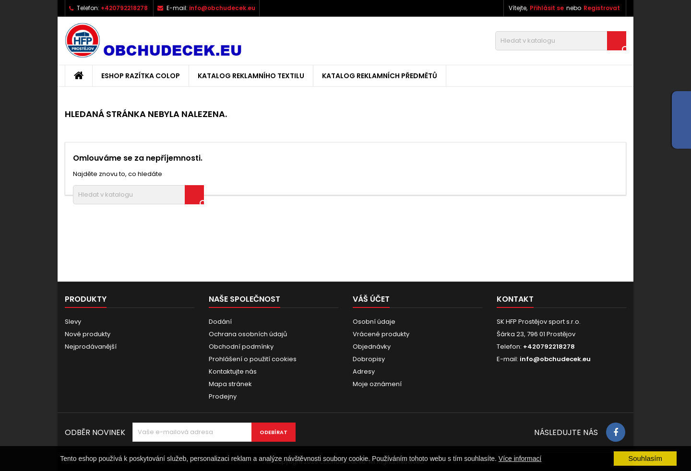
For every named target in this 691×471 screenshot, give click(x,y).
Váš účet (371, 299)
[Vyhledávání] (560, 40)
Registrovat (602, 8)
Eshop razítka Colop (140, 76)
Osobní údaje (374, 321)
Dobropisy (369, 359)
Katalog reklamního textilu (251, 76)
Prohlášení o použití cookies (253, 359)
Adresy (364, 371)
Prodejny (223, 396)
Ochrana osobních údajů (248, 334)
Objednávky (372, 346)
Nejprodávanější (91, 346)
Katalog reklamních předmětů (379, 76)
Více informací (520, 458)
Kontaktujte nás (233, 371)
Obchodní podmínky (241, 346)
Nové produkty (87, 334)
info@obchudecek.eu (222, 8)
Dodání (220, 321)
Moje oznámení (377, 384)
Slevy (73, 321)
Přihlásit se (547, 8)
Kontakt (515, 299)
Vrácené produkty (381, 334)
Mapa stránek (230, 384)
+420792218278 (124, 8)
